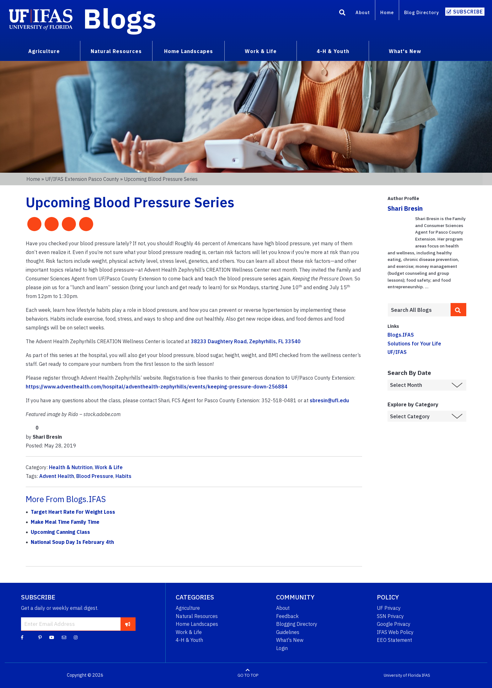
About (363, 12)
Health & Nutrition (71, 467)
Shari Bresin (405, 208)
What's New (289, 640)
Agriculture (188, 608)
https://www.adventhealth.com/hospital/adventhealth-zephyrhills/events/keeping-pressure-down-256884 (156, 386)
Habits (123, 476)
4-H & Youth (189, 640)
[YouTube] (51, 637)
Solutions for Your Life (414, 343)
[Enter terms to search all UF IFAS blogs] (419, 310)
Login (282, 648)
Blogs (120, 18)
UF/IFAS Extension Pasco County (82, 179)
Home (387, 12)
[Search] (342, 13)
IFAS (426, 675)
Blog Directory (421, 12)
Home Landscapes (197, 624)
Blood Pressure (94, 476)
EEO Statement (394, 640)
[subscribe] (127, 624)
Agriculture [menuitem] (44, 51)
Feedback (287, 616)
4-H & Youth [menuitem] (333, 51)
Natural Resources (197, 616)
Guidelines (287, 632)
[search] (458, 309)
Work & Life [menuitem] (261, 51)
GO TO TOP (248, 675)
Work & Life (109, 467)
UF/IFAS (397, 352)
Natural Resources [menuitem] (116, 51)
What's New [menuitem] (405, 51)
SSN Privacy (390, 616)
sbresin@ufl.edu (329, 400)
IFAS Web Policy (395, 632)
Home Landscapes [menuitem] (188, 51)
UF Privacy (389, 608)
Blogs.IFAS (401, 335)
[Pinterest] (40, 637)
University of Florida (402, 675)
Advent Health (56, 476)
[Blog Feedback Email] (64, 637)
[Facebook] (22, 637)
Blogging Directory (296, 624)
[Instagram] (76, 637)
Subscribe (468, 11)
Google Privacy (393, 624)
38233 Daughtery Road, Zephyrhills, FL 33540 (246, 341)
